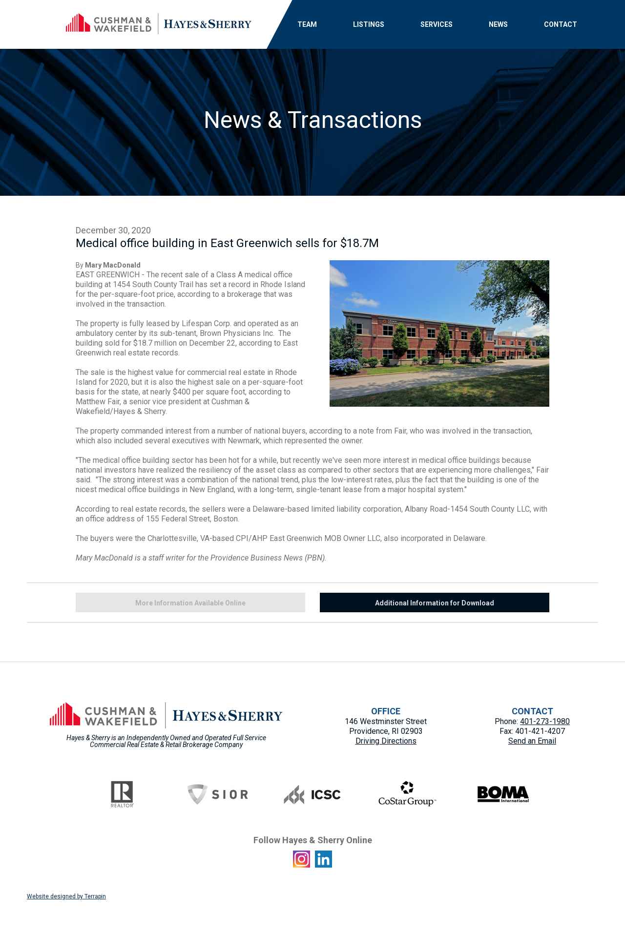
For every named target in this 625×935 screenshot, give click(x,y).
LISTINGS (368, 24)
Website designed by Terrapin (66, 896)
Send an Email (532, 741)
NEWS (498, 24)
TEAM (307, 24)
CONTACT (560, 24)
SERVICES (436, 24)
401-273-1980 (545, 721)
